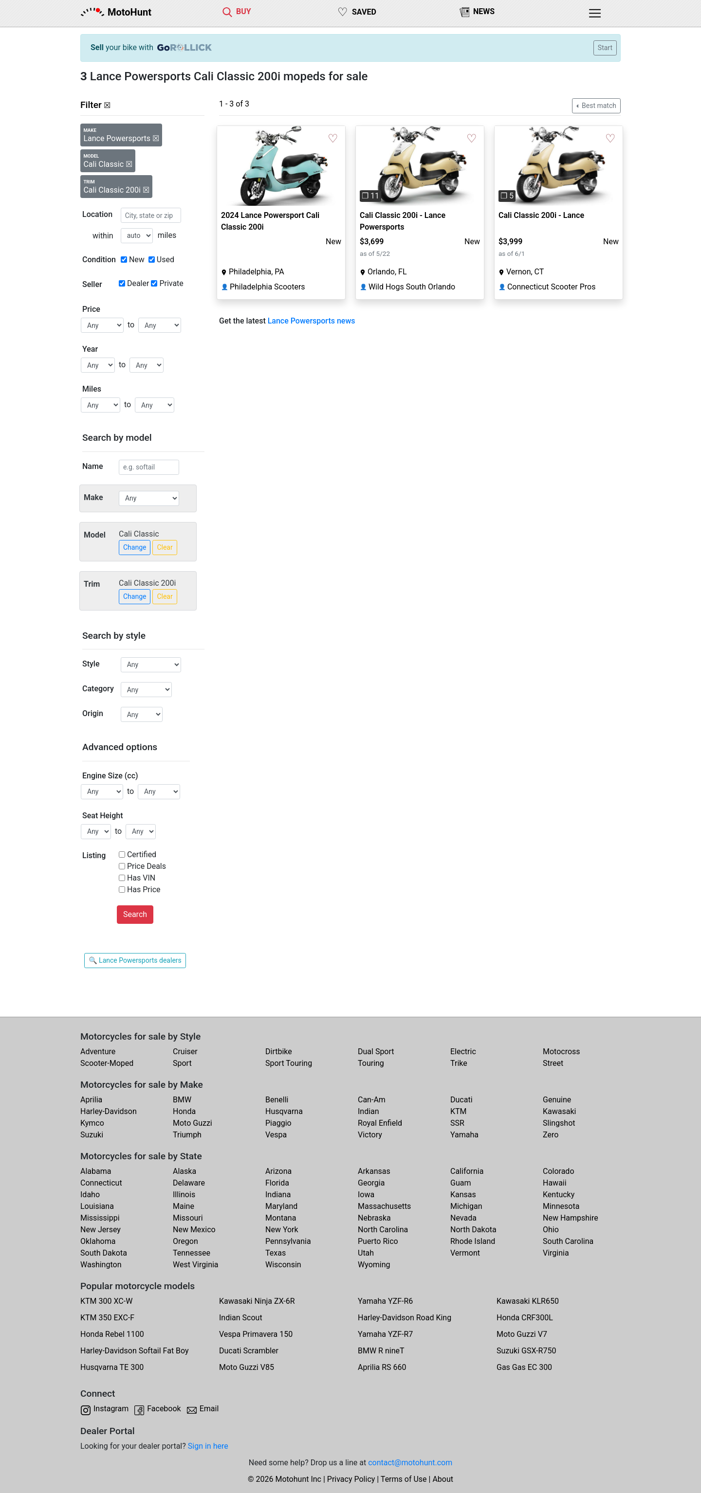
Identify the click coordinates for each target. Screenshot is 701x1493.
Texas (275, 1253)
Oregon (185, 1241)
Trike (458, 1063)
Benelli (276, 1099)
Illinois (184, 1194)
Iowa (366, 1194)
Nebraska (374, 1218)
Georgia (371, 1182)
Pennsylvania (288, 1241)
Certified (141, 854)
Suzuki (91, 1134)
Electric (463, 1051)
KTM (458, 1111)
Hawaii (555, 1182)
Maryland (281, 1206)
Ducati (461, 1099)
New (137, 259)
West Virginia (196, 1264)
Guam (460, 1182)
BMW (182, 1099)
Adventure (97, 1051)
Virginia (556, 1253)
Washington (100, 1264)
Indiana (278, 1194)
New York (281, 1229)
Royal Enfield (380, 1123)
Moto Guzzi (192, 1123)
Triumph (187, 1134)
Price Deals (146, 866)
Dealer (138, 283)
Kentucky (558, 1194)
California (466, 1171)
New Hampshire (570, 1218)
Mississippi (100, 1218)
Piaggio (278, 1123)
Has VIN (141, 877)
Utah (366, 1253)
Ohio (551, 1229)
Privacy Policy (351, 1479)
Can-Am (372, 1099)
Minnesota (561, 1206)
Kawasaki (559, 1111)
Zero (550, 1134)
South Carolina (568, 1241)
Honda (184, 1111)
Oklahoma (97, 1241)
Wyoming (374, 1264)
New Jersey (100, 1229)
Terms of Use (404, 1479)
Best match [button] (598, 105)
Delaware (189, 1182)
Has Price (144, 889)
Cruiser (185, 1051)
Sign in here (208, 1446)
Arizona (278, 1171)
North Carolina (383, 1229)
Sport (182, 1063)
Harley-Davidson (108, 1111)
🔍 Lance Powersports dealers (135, 960)
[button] (365, 166)
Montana (280, 1218)
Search (135, 914)
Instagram (111, 1408)
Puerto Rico (378, 1241)
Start (605, 48)
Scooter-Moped (106, 1063)
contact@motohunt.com (410, 1462)
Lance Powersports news (311, 320)
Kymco (92, 1123)
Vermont (465, 1253)
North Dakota (473, 1229)
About (442, 1479)
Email (209, 1408)
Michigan (466, 1206)
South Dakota (103, 1253)
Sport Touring (288, 1063)
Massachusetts (384, 1206)
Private (171, 283)
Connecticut (101, 1182)
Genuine (557, 1099)
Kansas (463, 1194)
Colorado (558, 1171)
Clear (164, 547)
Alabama (95, 1171)
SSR (457, 1123)
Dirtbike (278, 1051)
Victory (370, 1134)
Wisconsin (283, 1264)
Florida (277, 1182)
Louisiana (97, 1206)
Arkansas (374, 1171)
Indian (368, 1111)
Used (165, 259)
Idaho (90, 1194)
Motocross (561, 1051)
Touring (371, 1063)
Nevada (463, 1218)
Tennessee (191, 1253)
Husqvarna (284, 1111)
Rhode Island (472, 1241)
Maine (183, 1206)
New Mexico (194, 1229)
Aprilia (91, 1099)
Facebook (164, 1408)
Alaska (184, 1171)
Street (553, 1063)
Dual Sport (376, 1051)
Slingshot (559, 1123)
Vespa (276, 1134)
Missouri (188, 1218)
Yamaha (464, 1134)
